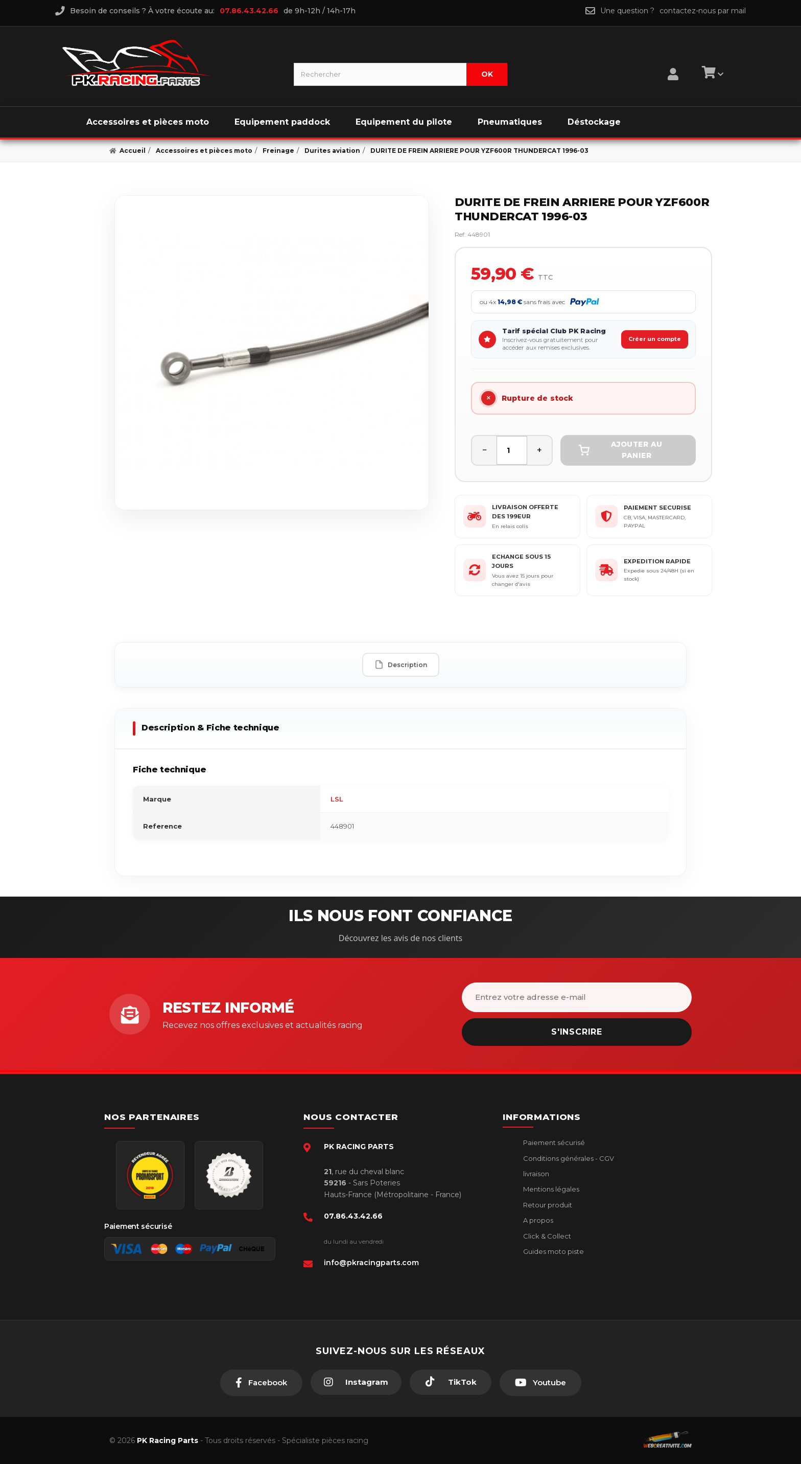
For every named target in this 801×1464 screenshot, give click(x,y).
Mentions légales (550, 1189)
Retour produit (547, 1205)
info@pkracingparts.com (371, 1262)
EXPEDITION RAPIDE (657, 561)
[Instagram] (356, 1382)
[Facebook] (261, 1382)
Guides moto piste (553, 1251)
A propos (537, 1220)
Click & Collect (546, 1236)
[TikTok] (450, 1382)
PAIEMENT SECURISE (657, 507)
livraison (535, 1174)
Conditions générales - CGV (568, 1158)
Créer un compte (654, 338)
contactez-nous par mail (702, 10)
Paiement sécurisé (553, 1142)
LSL (337, 799)
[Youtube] (540, 1382)
